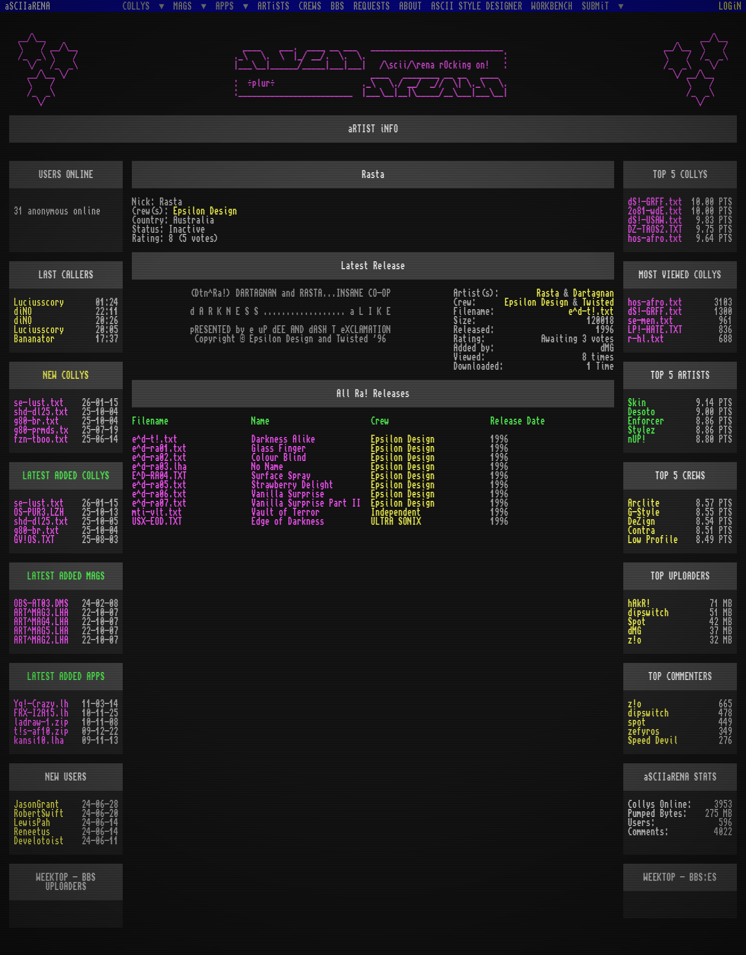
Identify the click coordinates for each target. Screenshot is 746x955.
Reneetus (32, 831)
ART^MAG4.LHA (41, 621)
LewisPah (32, 822)
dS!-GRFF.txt (655, 202)
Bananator (34, 338)
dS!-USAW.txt (655, 220)
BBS (337, 6)
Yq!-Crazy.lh (41, 704)
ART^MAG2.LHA (41, 640)
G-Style (644, 512)
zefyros (644, 731)
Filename (150, 421)
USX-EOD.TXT (157, 521)
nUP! (637, 439)
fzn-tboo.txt (41, 439)
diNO (23, 311)
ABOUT (410, 6)
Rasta (548, 293)
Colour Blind (278, 457)
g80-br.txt (36, 421)
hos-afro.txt (655, 238)
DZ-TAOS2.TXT (655, 229)
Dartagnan (593, 293)
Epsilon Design (205, 211)
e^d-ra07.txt (159, 503)
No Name (267, 466)
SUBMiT (598, 6)
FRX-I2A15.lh (41, 713)
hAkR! (639, 603)
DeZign (641, 521)
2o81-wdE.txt (655, 211)
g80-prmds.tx (41, 430)
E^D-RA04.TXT (159, 475)
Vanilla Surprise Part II (306, 503)
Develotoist (39, 840)
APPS (227, 6)
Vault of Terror (285, 512)
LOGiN (730, 6)
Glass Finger (278, 448)
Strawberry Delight (292, 484)
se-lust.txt (39, 402)
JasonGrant (36, 804)
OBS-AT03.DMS (41, 603)
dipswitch (648, 612)
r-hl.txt (646, 338)
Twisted (598, 302)
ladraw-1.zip (41, 722)
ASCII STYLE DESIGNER (476, 6)
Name (260, 421)
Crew (379, 421)
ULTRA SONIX (395, 521)
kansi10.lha (39, 740)
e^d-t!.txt (591, 311)
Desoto (641, 411)
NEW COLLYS (66, 375)
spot (637, 722)
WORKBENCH (551, 6)
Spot (637, 621)
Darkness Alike (283, 439)
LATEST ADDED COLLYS (66, 475)
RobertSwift (39, 813)
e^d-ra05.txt (159, 484)
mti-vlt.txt (157, 512)
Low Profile (653, 539)
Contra (641, 530)
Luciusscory (39, 302)
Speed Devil (653, 740)
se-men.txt (651, 320)
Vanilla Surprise (287, 494)
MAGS (185, 6)
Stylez (641, 430)
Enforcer (646, 421)
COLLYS (138, 6)
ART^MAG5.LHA (41, 631)
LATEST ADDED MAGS (66, 576)
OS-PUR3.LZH (39, 512)
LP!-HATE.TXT (655, 329)
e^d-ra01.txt (159, 448)
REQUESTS (371, 6)
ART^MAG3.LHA (41, 612)
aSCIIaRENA (27, 6)
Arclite (644, 503)
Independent (395, 512)
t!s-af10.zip (41, 731)
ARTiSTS (273, 6)
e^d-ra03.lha (159, 466)
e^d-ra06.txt (159, 494)
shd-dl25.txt (41, 411)
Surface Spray (281, 475)
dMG (635, 631)
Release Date (517, 421)
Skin (637, 402)
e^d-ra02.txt (159, 457)
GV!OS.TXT (34, 539)
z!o (635, 640)
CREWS (310, 6)
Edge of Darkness (287, 521)
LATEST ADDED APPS (66, 676)
